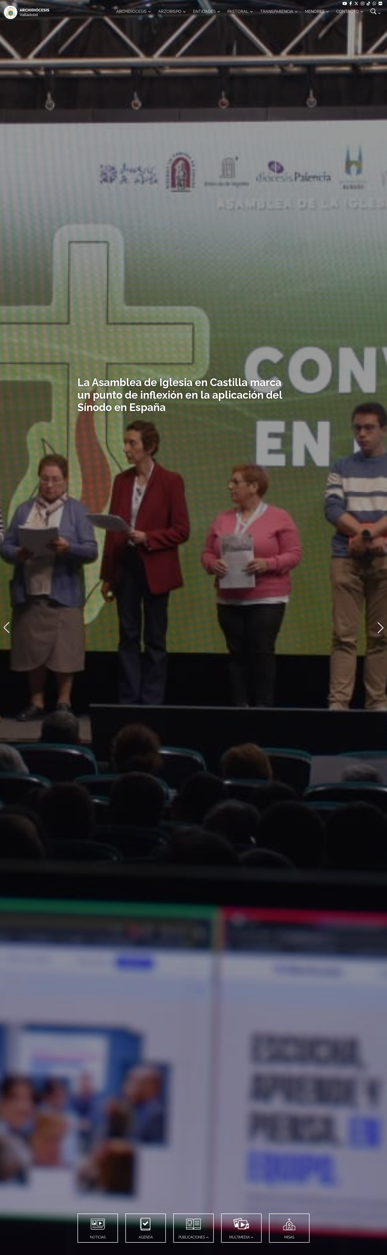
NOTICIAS (97, 1226)
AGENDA (145, 1226)
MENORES (315, 11)
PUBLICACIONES (191, 1226)
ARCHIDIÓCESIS (131, 11)
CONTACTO (347, 11)
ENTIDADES (204, 11)
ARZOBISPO (169, 11)
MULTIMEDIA (240, 1226)
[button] (6, 627)
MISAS (289, 1226)
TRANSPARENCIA (276, 11)
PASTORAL (238, 11)
